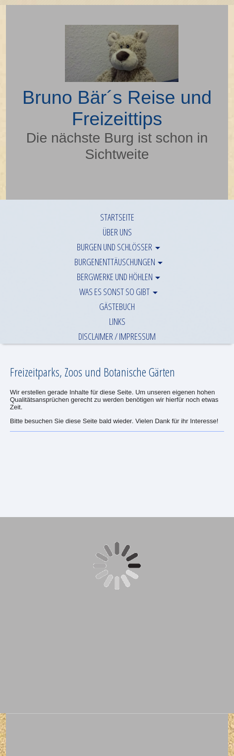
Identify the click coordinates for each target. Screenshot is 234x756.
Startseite (117, 217)
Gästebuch (117, 306)
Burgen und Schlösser (114, 247)
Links (117, 321)
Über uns (117, 232)
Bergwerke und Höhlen (115, 277)
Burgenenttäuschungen (114, 262)
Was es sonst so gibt (114, 292)
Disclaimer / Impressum (117, 336)
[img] (117, 53)
